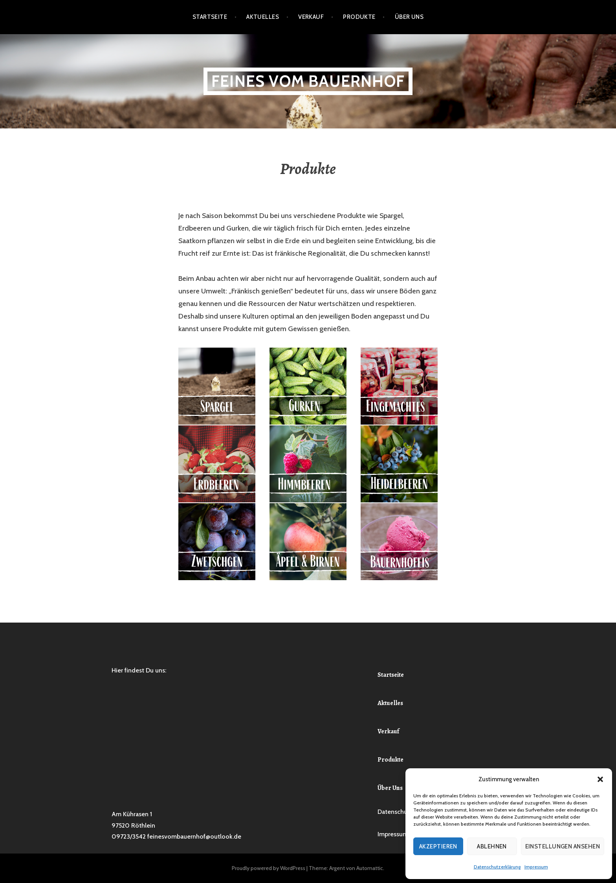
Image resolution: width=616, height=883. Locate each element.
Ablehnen (492, 846)
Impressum (536, 867)
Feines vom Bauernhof (308, 81)
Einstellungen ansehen (562, 846)
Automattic (369, 868)
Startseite (209, 16)
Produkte (359, 16)
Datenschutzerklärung (497, 867)
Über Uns (409, 16)
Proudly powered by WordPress (268, 868)
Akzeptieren (438, 846)
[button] (600, 779)
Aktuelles (262, 16)
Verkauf (311, 16)
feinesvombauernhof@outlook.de (194, 836)
